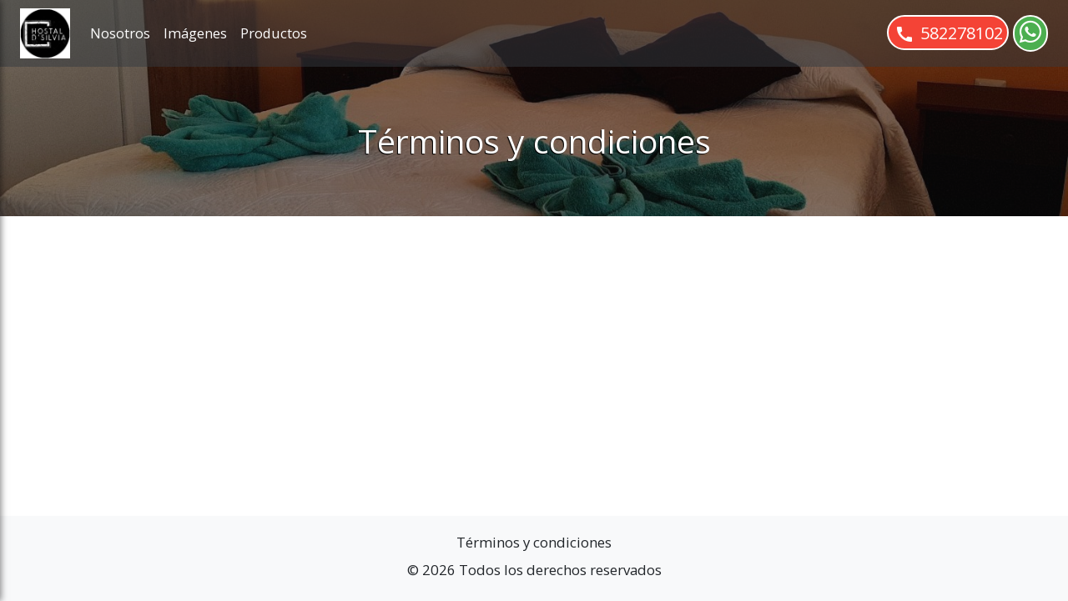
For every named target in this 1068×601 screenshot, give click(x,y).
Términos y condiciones (534, 542)
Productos (273, 33)
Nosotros (120, 33)
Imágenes (195, 33)
